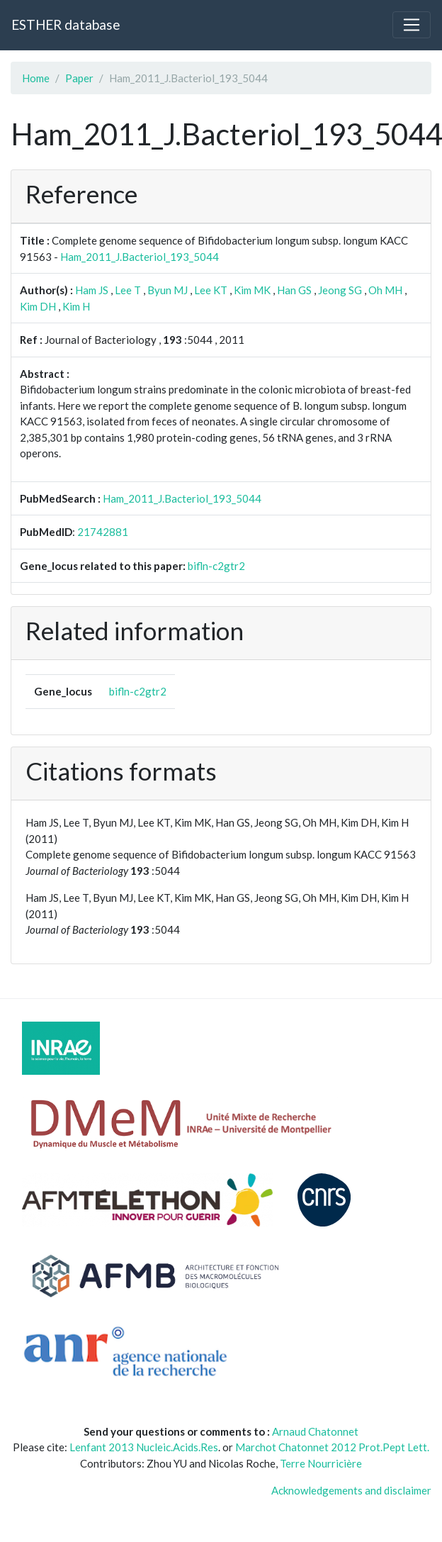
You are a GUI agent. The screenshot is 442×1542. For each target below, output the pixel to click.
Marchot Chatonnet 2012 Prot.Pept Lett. (332, 1447)
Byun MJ (167, 290)
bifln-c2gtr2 (216, 565)
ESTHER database (65, 24)
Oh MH (385, 290)
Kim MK (252, 290)
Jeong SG (340, 290)
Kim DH (38, 306)
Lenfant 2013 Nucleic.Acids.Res (143, 1447)
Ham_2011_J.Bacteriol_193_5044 (139, 256)
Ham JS (91, 290)
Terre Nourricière (321, 1463)
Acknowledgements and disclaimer (351, 1490)
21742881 (102, 531)
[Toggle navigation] (411, 24)
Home (36, 78)
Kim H (76, 306)
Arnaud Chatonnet (315, 1431)
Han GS (294, 290)
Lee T (128, 290)
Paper (79, 78)
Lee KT (210, 290)
